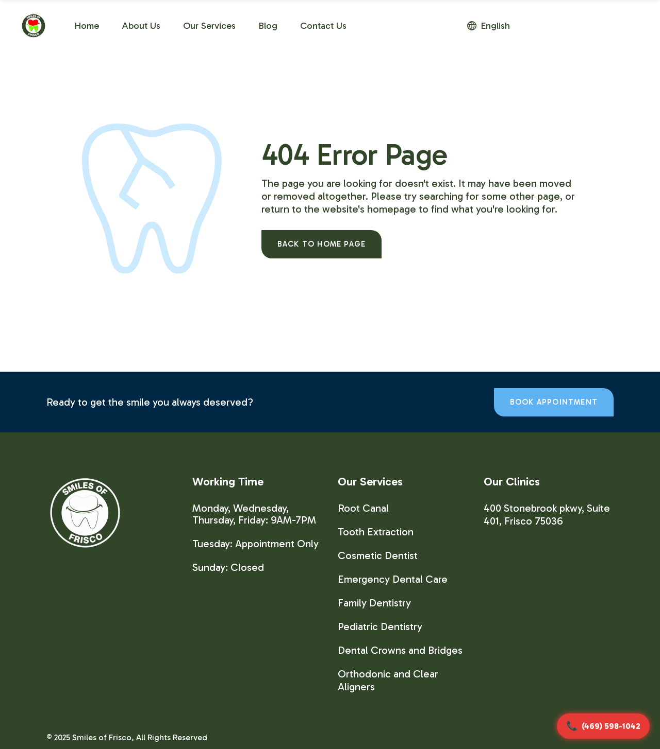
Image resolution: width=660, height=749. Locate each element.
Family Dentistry (374, 603)
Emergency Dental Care (393, 579)
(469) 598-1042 (611, 726)
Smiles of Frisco (101, 737)
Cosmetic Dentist (378, 555)
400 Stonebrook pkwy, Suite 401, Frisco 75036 (547, 514)
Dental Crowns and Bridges (400, 650)
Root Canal (363, 508)
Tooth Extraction (376, 532)
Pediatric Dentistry (380, 626)
